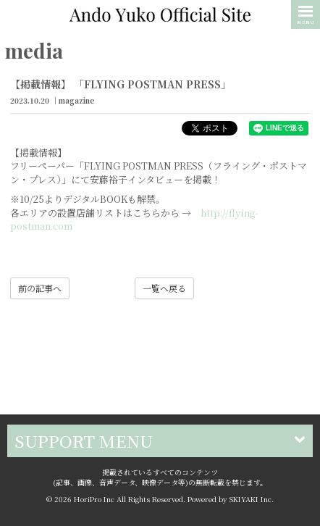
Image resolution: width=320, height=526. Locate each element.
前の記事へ (40, 288)
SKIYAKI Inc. (252, 498)
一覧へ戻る (164, 288)
